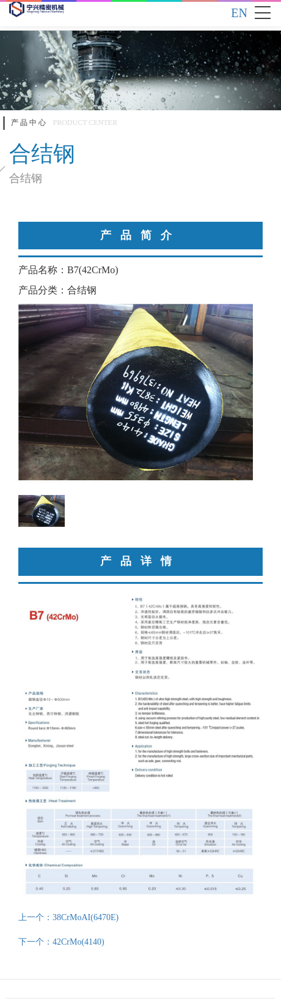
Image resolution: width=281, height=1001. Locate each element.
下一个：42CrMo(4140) (61, 941)
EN (239, 13)
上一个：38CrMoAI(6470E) (68, 917)
